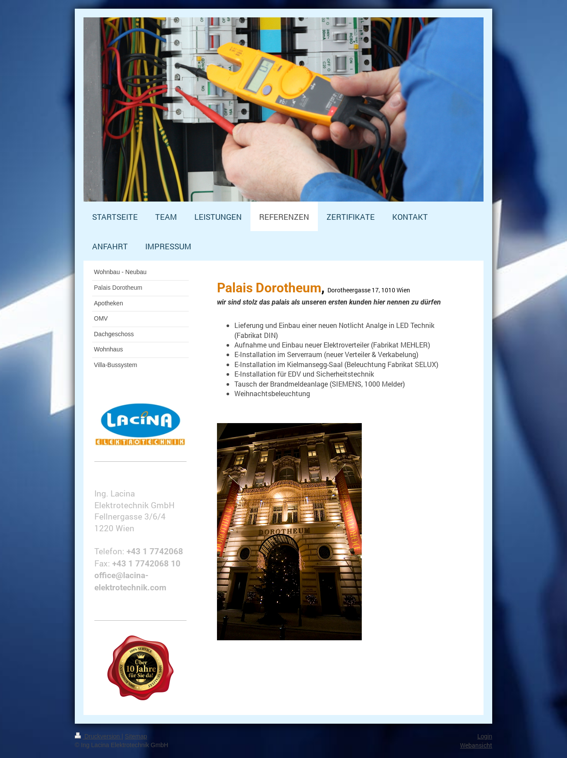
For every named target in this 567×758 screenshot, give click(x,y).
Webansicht (476, 745)
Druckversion (98, 736)
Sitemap (136, 736)
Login (484, 736)
